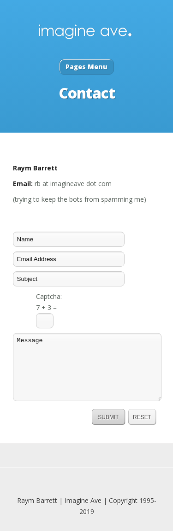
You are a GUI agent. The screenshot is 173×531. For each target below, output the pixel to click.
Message (87, 367)
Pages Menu (86, 66)
